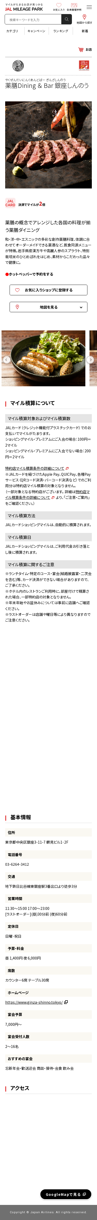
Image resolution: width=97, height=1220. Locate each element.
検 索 (67, 19)
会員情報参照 (74, 7)
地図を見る (48, 307)
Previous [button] (6, 359)
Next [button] (90, 359)
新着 (85, 31)
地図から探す (84, 19)
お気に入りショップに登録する (48, 289)
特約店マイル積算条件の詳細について (34, 468)
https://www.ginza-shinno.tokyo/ (34, 1002)
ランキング (60, 31)
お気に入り (59, 7)
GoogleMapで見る (63, 1194)
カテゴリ (12, 31)
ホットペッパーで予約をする (31, 274)
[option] (48, 359)
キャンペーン (36, 31)
